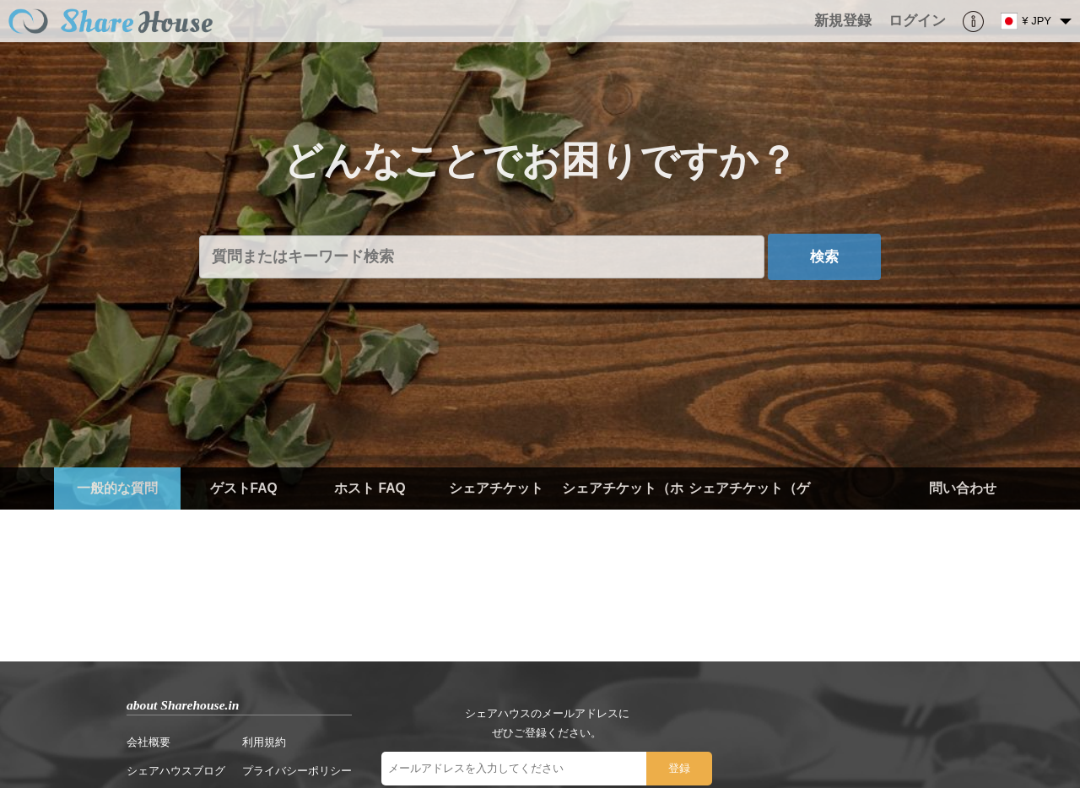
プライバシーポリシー (297, 770)
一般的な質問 (117, 488)
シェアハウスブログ (176, 770)
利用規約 (264, 742)
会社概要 (148, 742)
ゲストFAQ (244, 488)
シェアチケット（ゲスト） (749, 509)
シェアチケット (496, 488)
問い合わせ (962, 488)
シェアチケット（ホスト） (622, 509)
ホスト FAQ (369, 488)
